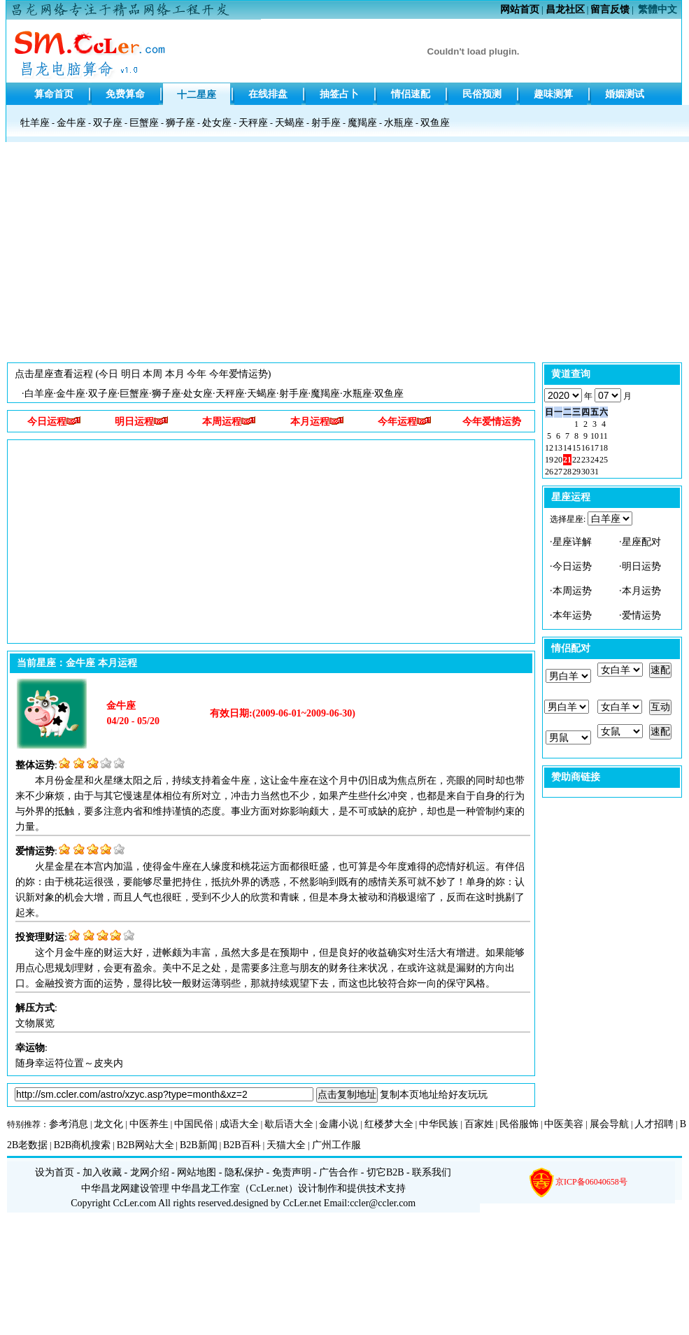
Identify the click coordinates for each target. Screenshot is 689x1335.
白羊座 (39, 393)
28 (567, 471)
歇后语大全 (288, 1124)
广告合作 (338, 1172)
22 (576, 460)
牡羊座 (35, 123)
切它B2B (385, 1172)
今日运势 (572, 566)
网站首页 (519, 9)
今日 (108, 374)
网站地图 (196, 1172)
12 (549, 448)
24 (594, 460)
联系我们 (431, 1172)
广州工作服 (336, 1145)
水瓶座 (398, 123)
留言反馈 (610, 9)
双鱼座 (435, 123)
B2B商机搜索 (82, 1145)
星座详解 (572, 542)
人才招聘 (654, 1124)
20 (558, 460)
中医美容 (563, 1124)
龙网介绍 (149, 1172)
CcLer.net (269, 1188)
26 (549, 471)
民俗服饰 (519, 1124)
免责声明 (291, 1172)
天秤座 (253, 123)
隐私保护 (244, 1172)
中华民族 (438, 1124)
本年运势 (572, 615)
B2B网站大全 (145, 1145)
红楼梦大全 (388, 1124)
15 (576, 448)
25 (603, 460)
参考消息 (68, 1124)
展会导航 (609, 1124)
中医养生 (149, 1124)
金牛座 (71, 123)
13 (558, 448)
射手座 (326, 123)
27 (558, 471)
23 (585, 460)
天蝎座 (289, 123)
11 (603, 436)
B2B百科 (242, 1145)
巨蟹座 (144, 123)
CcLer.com (135, 1203)
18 (603, 448)
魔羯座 (362, 123)
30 (585, 471)
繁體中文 (657, 9)
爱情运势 (641, 615)
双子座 (107, 123)
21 (567, 460)
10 (594, 436)
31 (594, 471)
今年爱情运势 (238, 374)
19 (549, 460)
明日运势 (641, 566)
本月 (175, 374)
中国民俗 (193, 1124)
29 (576, 471)
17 (594, 448)
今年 (196, 374)
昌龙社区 (565, 9)
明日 (131, 374)
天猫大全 (286, 1145)
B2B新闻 (199, 1145)
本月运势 (641, 591)
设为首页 (54, 1172)
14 (567, 448)
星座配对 (641, 542)
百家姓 (479, 1124)
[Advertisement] (344, 256)
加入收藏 (102, 1172)
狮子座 (180, 123)
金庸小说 (338, 1124)
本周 (152, 374)
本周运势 (572, 591)
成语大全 (239, 1124)
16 (585, 448)
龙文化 (108, 1124)
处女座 (217, 123)
